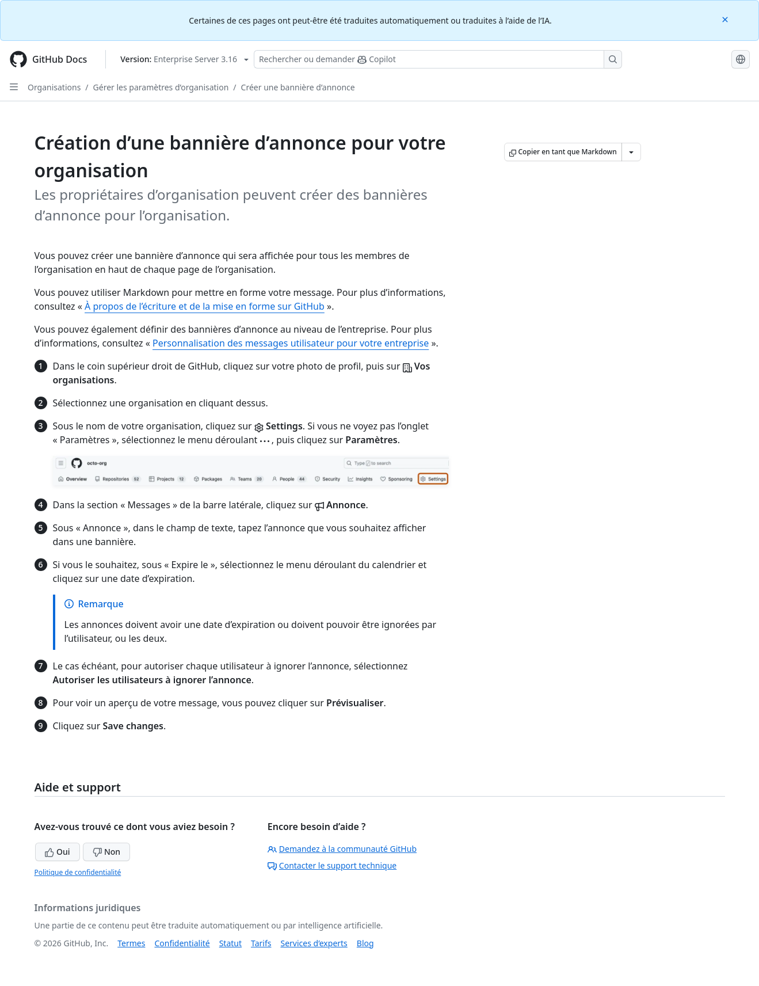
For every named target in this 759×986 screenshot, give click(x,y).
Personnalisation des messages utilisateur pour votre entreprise (290, 343)
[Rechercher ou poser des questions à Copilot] (438, 59)
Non (106, 851)
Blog (365, 943)
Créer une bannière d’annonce (298, 87)
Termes (131, 943)
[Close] (726, 18)
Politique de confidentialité (78, 872)
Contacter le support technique (332, 865)
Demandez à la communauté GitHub (342, 848)
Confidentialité (181, 943)
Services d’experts (313, 943)
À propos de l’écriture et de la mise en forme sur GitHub (205, 306)
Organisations (54, 87)
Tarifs (261, 943)
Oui (57, 851)
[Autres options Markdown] (631, 152)
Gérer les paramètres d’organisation (161, 87)
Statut (230, 943)
